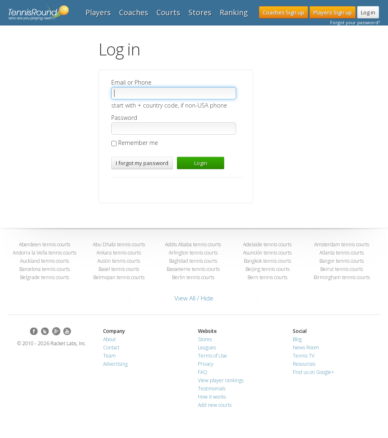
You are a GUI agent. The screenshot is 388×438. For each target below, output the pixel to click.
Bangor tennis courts (341, 260)
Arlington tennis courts (193, 252)
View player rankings (220, 380)
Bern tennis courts (267, 277)
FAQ (202, 372)
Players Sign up (332, 12)
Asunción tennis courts (267, 252)
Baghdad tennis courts (193, 260)
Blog (297, 339)
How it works (212, 396)
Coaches (133, 12)
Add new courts (215, 404)
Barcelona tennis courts (44, 269)
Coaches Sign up (283, 12)
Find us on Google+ (313, 372)
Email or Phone (131, 82)
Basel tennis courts (119, 269)
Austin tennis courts (118, 260)
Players (98, 12)
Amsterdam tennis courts (341, 244)
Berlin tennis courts (193, 277)
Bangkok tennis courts (267, 260)
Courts (168, 12)
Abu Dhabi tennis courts (119, 244)
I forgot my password (142, 163)
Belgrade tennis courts (44, 277)
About (109, 339)
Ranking (234, 12)
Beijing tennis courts (267, 269)
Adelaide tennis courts (267, 244)
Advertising (115, 363)
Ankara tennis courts (118, 252)
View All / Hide (194, 298)
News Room (306, 347)
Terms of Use (212, 355)
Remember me (134, 143)
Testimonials (211, 388)
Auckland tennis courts (44, 260)
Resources (304, 363)
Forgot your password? (355, 22)
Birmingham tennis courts (342, 277)
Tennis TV (304, 355)
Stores (199, 12)
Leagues (207, 347)
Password (124, 118)
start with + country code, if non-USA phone (169, 105)
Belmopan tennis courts (119, 277)
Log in (368, 12)
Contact (111, 347)
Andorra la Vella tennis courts (44, 252)
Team (109, 355)
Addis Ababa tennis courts (193, 244)
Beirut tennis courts (341, 269)
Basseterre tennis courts (193, 269)
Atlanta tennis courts (341, 252)
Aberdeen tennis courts (44, 244)
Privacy (206, 363)
